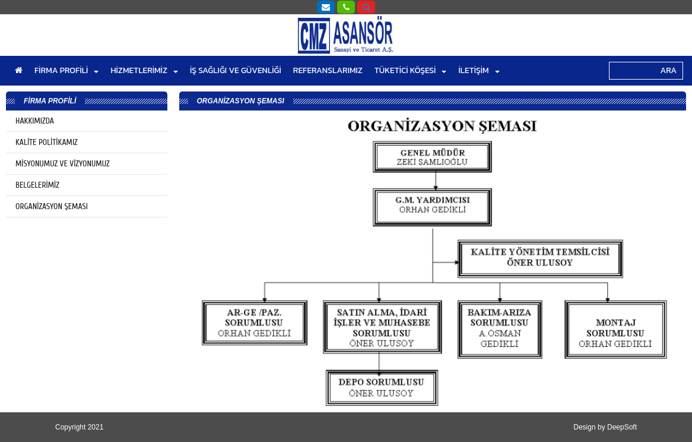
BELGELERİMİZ (37, 185)
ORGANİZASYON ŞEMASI (51, 206)
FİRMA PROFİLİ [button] (66, 70)
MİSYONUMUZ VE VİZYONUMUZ (62, 164)
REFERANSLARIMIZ (328, 70)
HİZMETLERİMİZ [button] (144, 70)
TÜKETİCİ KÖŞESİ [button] (410, 70)
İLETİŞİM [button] (478, 70)
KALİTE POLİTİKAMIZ (46, 142)
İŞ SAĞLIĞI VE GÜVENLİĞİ (235, 70)
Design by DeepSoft (605, 427)
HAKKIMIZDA (34, 121)
